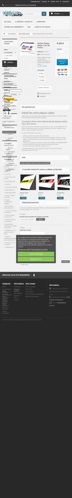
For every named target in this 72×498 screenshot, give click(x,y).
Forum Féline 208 (10, 353)
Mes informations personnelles (35, 450)
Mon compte (30, 439)
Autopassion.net (9, 418)
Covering (6, 64)
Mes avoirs (29, 445)
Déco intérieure (8, 84)
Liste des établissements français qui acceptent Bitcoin (10, 409)
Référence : (40, 51)
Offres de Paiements (13, 27)
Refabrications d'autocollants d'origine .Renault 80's (10, 397)
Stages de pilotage (9, 323)
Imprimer (42, 96)
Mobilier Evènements (7, 108)
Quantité (59, 49)
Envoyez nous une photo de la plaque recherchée (34, 216)
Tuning (6, 61)
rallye (4, 244)
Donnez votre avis (43, 87)
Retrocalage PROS (10, 364)
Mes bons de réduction (32, 452)
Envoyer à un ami (45, 93)
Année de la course (25, 230)
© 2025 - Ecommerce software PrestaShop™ (14, 493)
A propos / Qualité (23, 22)
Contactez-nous (35, 1)
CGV (29, 27)
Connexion (66, 1)
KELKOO (7, 355)
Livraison (40, 22)
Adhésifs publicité (6, 71)
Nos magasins (18, 449)
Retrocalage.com (10, 361)
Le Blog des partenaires (10, 317)
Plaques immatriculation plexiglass (8, 373)
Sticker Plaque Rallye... (9, 189)
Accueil (7, 22)
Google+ (42, 80)
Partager (41, 77)
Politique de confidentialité (10, 289)
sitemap (16, 455)
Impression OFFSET (7, 88)
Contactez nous (42, 27)
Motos (6, 67)
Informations (9, 257)
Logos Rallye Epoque (8, 57)
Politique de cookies (24, 249)
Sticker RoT (60, 193)
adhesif (12, 247)
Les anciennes (8, 52)
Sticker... (41, 193)
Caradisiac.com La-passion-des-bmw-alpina (10, 403)
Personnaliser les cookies (39, 249)
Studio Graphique (7, 80)
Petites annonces (8, 311)
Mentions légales (9, 277)
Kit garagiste (6, 217)
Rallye (6, 49)
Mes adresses (30, 447)
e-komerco (8, 345)
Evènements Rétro (10, 306)
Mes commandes (31, 442)
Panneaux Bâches (7, 94)
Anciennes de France (11, 358)
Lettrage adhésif (8, 75)
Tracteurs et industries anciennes (7, 101)
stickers (11, 244)
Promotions (8, 202)
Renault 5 (6, 250)
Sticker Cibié (24, 193)
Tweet (41, 73)
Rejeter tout (36, 259)
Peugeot (5, 247)
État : (38, 54)
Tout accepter (36, 254)
